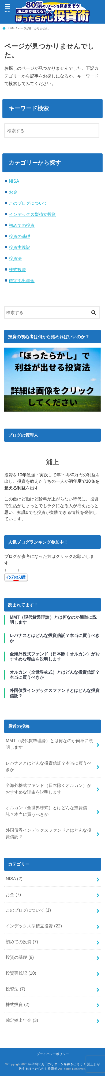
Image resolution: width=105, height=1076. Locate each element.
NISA (14, 181)
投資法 (15, 258)
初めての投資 (22, 225)
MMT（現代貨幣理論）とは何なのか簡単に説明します (49, 744)
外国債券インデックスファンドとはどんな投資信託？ (48, 833)
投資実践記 (19, 247)
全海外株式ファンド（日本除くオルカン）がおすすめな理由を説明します (48, 788)
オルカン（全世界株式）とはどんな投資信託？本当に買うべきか (46, 811)
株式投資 (17, 269)
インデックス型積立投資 (32, 214)
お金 (13, 192)
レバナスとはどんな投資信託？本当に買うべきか (48, 766)
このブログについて (28, 203)
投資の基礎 (19, 236)
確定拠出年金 (22, 280)
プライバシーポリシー (53, 1054)
